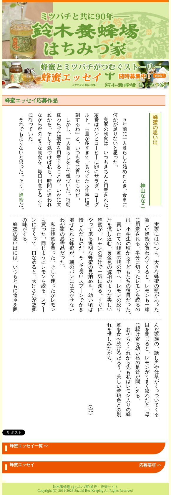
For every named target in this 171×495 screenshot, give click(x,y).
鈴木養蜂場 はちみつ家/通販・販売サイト (85, 487)
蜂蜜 (21, 198)
